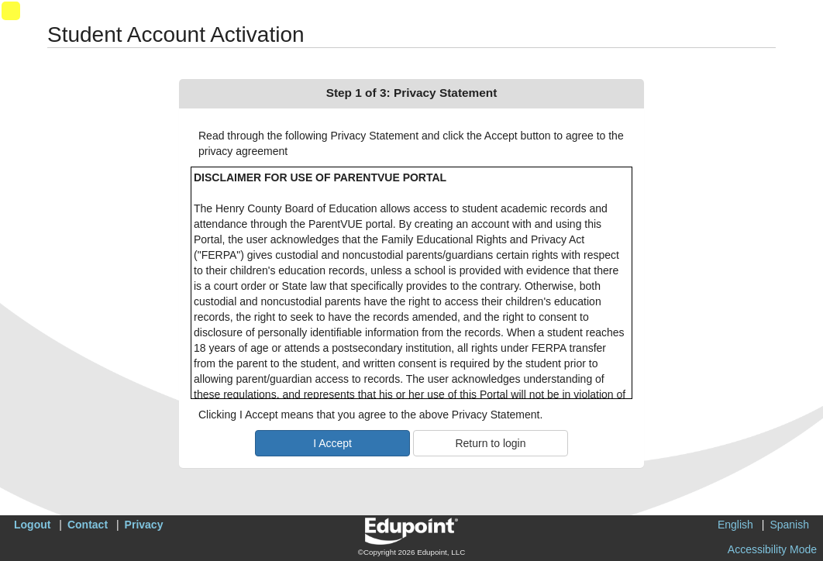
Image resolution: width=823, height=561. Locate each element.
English (735, 524)
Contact (87, 524)
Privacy (144, 524)
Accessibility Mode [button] (772, 549)
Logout (32, 524)
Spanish (789, 524)
